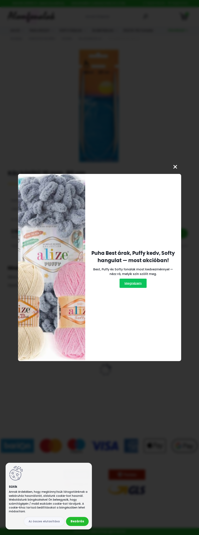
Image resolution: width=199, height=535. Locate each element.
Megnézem (133, 283)
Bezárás (77, 521)
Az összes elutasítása (44, 521)
